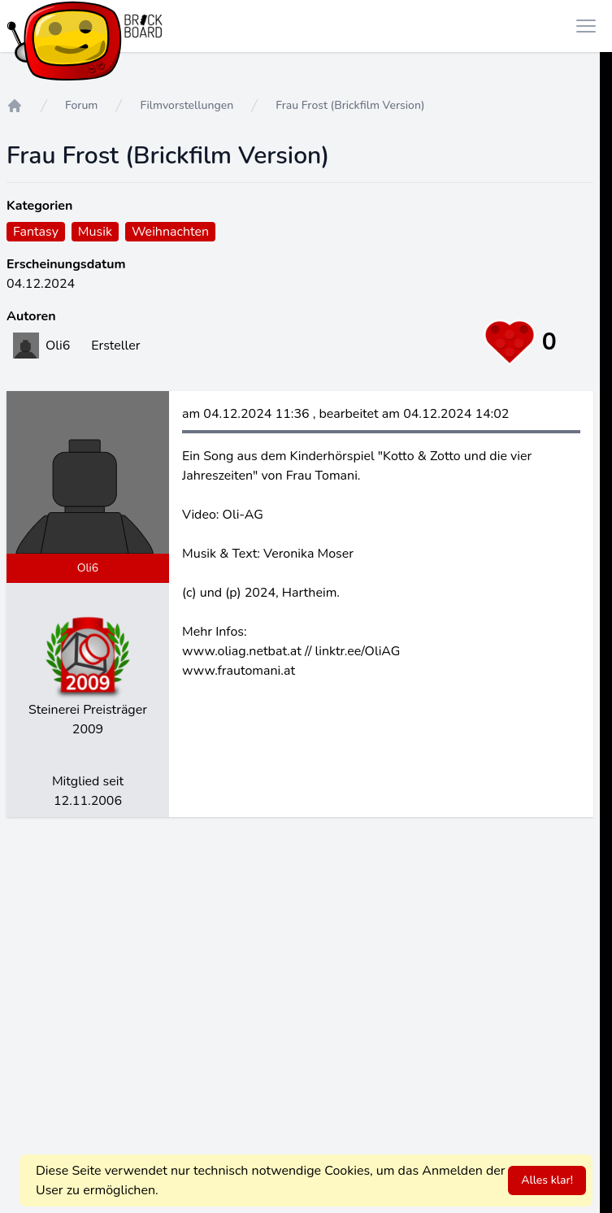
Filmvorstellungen (186, 105)
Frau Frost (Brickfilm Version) (350, 105)
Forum (81, 105)
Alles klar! (547, 1180)
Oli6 (88, 568)
